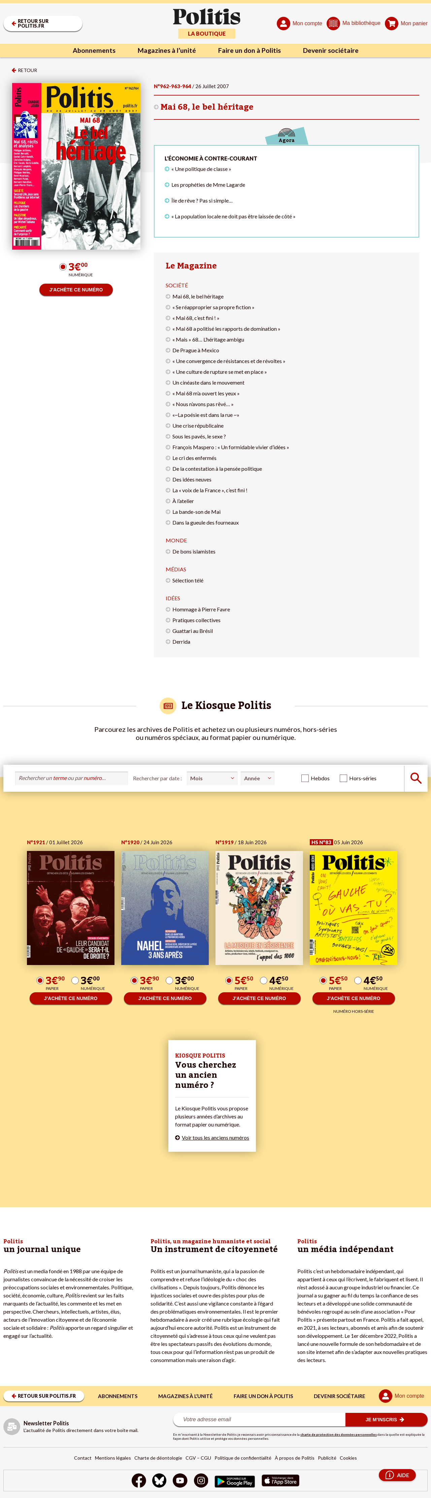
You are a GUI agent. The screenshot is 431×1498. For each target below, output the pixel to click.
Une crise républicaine (198, 425)
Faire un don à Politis (249, 50)
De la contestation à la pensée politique (217, 468)
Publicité (327, 1458)
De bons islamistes (194, 551)
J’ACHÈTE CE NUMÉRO (76, 289)
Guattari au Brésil (192, 631)
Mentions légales (113, 1458)
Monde (176, 540)
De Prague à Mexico (195, 350)
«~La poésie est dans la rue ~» (205, 415)
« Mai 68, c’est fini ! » (196, 318)
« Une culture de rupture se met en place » (219, 371)
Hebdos (320, 778)
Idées (173, 598)
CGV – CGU (198, 1458)
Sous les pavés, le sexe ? (199, 436)
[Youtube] (180, 1481)
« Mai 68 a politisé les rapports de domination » (226, 328)
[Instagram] (201, 1481)
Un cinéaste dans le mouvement (208, 382)
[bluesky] (159, 1481)
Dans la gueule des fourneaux (205, 522)
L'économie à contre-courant (211, 158)
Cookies (348, 1458)
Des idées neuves (191, 479)
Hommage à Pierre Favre (201, 609)
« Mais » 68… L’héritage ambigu (208, 339)
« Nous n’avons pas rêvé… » (203, 404)
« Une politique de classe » (201, 169)
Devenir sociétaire (332, 50)
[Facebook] (138, 1481)
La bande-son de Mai (196, 511)
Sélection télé (187, 580)
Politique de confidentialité (242, 1458)
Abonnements (92, 50)
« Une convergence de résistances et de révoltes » (229, 361)
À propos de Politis (294, 1458)
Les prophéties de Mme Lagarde (208, 184)
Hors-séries (362, 778)
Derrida (181, 641)
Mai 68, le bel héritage (207, 107)
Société (177, 285)
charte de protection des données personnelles (338, 1434)
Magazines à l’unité (166, 50)
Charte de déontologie (158, 1458)
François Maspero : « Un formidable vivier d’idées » (230, 447)
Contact (83, 1458)
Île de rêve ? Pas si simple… (202, 200)
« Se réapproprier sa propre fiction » (213, 307)
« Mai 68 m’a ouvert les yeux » (206, 393)
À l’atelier (183, 501)
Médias (176, 569)
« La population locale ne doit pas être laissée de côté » (233, 216)
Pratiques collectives (196, 620)
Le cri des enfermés (194, 458)
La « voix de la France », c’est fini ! (209, 490)
